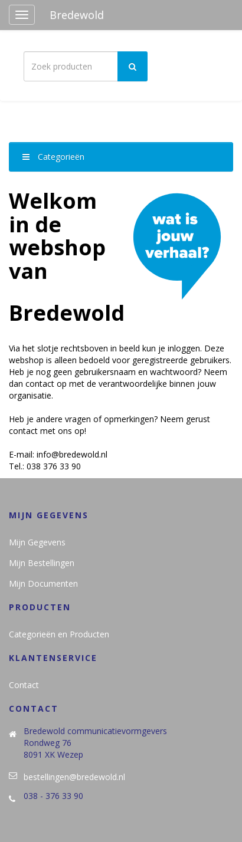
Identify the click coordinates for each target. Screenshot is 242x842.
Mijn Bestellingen (41, 562)
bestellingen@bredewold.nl (74, 776)
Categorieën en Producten (59, 634)
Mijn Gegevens (37, 542)
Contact (24, 684)
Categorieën (53, 156)
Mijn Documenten (43, 583)
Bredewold (77, 15)
